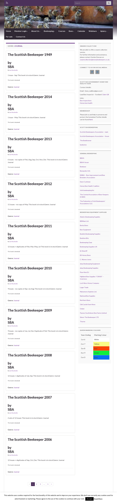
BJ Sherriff (83, 251)
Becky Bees (84, 225)
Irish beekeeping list (87, 190)
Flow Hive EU (84, 272)
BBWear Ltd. (84, 221)
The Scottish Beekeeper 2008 (30, 355)
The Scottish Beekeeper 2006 (30, 439)
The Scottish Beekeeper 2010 (30, 268)
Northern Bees (85, 300)
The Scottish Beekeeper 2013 (30, 139)
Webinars (93, 31)
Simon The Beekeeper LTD (89, 317)
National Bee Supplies (87, 296)
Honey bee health (86, 103)
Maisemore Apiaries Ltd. (88, 292)
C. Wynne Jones (85, 259)
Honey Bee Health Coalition (89, 186)
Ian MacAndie (14, 70)
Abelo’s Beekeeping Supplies (90, 217)
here (91, 119)
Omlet (82, 309)
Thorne (82, 321)
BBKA (82, 158)
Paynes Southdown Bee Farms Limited (93, 313)
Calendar (81, 31)
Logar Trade (84, 287)
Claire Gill (105, 94)
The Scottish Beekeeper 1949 (30, 54)
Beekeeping (49, 31)
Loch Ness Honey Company (89, 283)
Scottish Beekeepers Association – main (94, 132)
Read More (98, 499)
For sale (9, 37)
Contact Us (20, 37)
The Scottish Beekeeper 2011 (30, 226)
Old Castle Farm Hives (87, 304)
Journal (16, 87)
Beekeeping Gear (86, 242)
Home (8, 31)
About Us (35, 31)
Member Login (21, 31)
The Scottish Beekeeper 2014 (30, 97)
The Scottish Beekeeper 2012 (30, 184)
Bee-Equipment (85, 230)
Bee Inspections (85, 100)
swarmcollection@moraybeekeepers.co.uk (94, 60)
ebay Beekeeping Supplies (89, 268)
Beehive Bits (84, 238)
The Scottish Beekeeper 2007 (30, 397)
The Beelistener (85, 140)
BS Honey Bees (85, 255)
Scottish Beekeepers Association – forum (94, 136)
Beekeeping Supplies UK (88, 247)
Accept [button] (89, 499)
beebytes (83, 145)
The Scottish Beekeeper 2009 (30, 310)
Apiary (103, 31)
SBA (11, 67)
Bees (71, 31)
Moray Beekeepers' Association (58, 19)
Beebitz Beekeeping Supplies (90, 234)
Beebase (83, 167)
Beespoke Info (85, 171)
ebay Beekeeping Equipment (90, 264)
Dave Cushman (85, 182)
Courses (61, 31)
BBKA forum (84, 162)
